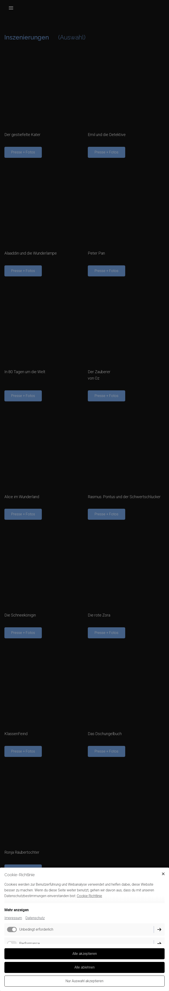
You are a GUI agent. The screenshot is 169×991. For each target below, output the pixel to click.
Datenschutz (35, 918)
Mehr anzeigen (16, 910)
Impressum (13, 918)
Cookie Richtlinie (89, 896)
